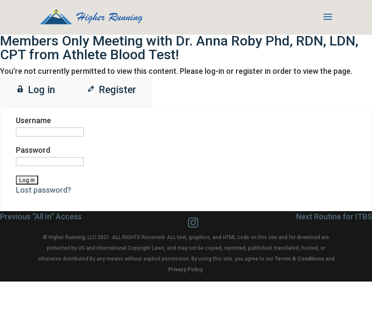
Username (33, 120)
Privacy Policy (185, 270)
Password (33, 149)
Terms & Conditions (299, 259)
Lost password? (43, 189)
